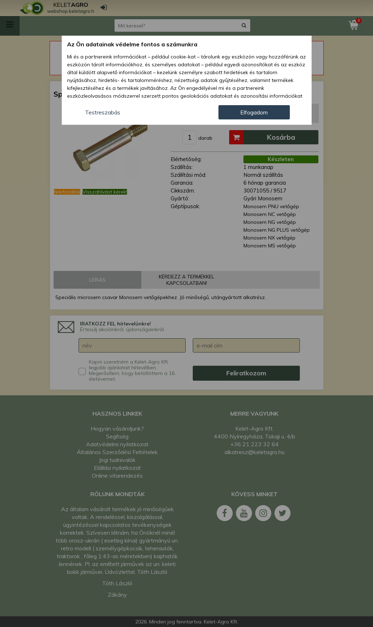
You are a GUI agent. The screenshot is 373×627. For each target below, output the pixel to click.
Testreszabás (102, 112)
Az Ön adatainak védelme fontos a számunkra (132, 44)
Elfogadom (254, 112)
